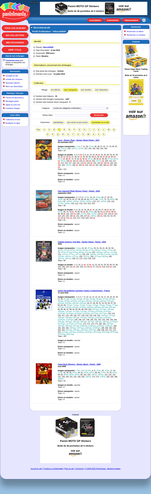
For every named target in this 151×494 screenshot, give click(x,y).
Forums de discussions (15, 98)
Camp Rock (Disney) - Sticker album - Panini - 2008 (79, 364)
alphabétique (58, 122)
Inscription (95, 20)
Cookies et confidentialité (53, 469)
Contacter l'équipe (13, 108)
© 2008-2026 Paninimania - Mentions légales (102, 469)
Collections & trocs (13, 120)
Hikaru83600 (48, 47)
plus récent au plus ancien (77, 122)
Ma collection (15, 35)
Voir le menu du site (41, 27)
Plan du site (69, 469)
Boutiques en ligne (13, 123)
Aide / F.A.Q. (15, 49)
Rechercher (136, 27)
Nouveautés (15, 71)
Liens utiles (15, 115)
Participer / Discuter (15, 93)
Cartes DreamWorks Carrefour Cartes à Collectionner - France (84, 291)
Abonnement (131, 20)
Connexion (113, 20)
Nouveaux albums (13, 83)
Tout (38, 130)
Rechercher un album (135, 31)
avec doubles (86, 90)
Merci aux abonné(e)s (14, 86)
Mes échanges (15, 42)
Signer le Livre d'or (13, 105)
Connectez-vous (12, 60)
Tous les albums (15, 28)
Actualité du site (12, 76)
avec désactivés (101, 90)
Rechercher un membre (136, 35)
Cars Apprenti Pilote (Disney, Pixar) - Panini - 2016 (79, 191)
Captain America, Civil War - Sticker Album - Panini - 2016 (82, 242)
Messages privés (12, 101)
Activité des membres (14, 79)
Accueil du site (36, 469)
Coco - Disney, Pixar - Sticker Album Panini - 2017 (79, 140)
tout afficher (55, 90)
